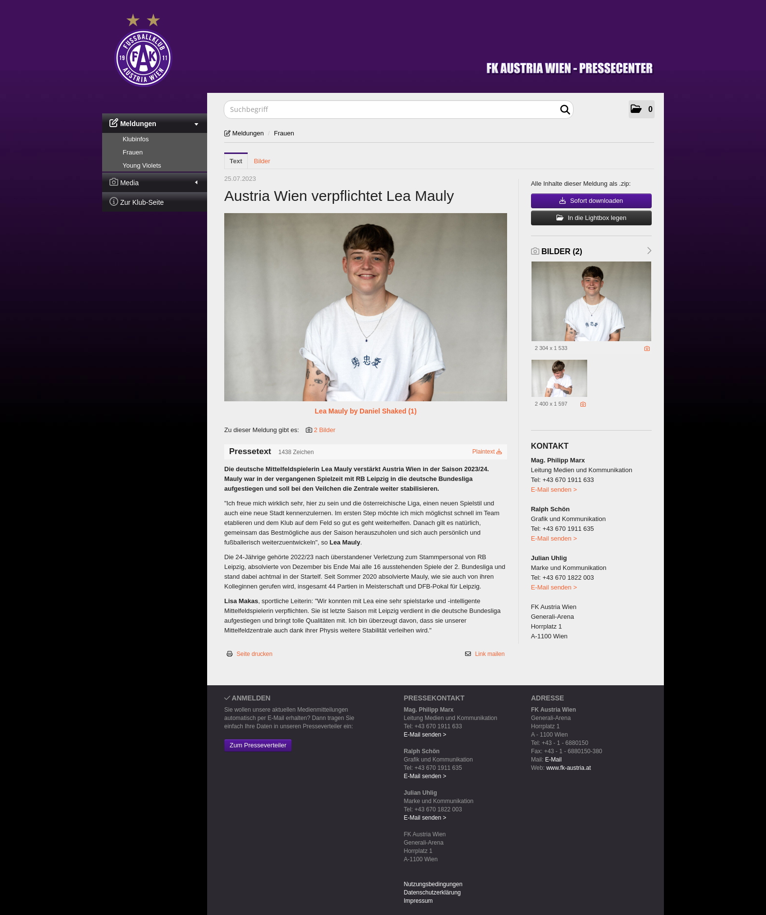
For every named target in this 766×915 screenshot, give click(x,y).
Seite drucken (254, 654)
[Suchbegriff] (399, 109)
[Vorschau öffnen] (365, 307)
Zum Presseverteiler (258, 745)
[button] (642, 109)
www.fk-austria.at (568, 767)
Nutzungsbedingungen (433, 884)
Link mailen (490, 654)
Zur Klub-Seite (136, 201)
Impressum (418, 900)
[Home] (390, 48)
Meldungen (153, 123)
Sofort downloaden (591, 200)
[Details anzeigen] (647, 348)
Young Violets (142, 165)
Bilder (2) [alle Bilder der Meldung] (556, 251)
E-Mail (553, 759)
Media (153, 182)
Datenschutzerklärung (432, 892)
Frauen (133, 152)
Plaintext (487, 451)
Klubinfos (136, 139)
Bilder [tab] (262, 161)
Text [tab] (236, 161)
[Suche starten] (565, 110)
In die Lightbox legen (591, 217)
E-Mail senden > (554, 489)
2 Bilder (324, 430)
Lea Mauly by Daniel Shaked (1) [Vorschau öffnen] (366, 411)
